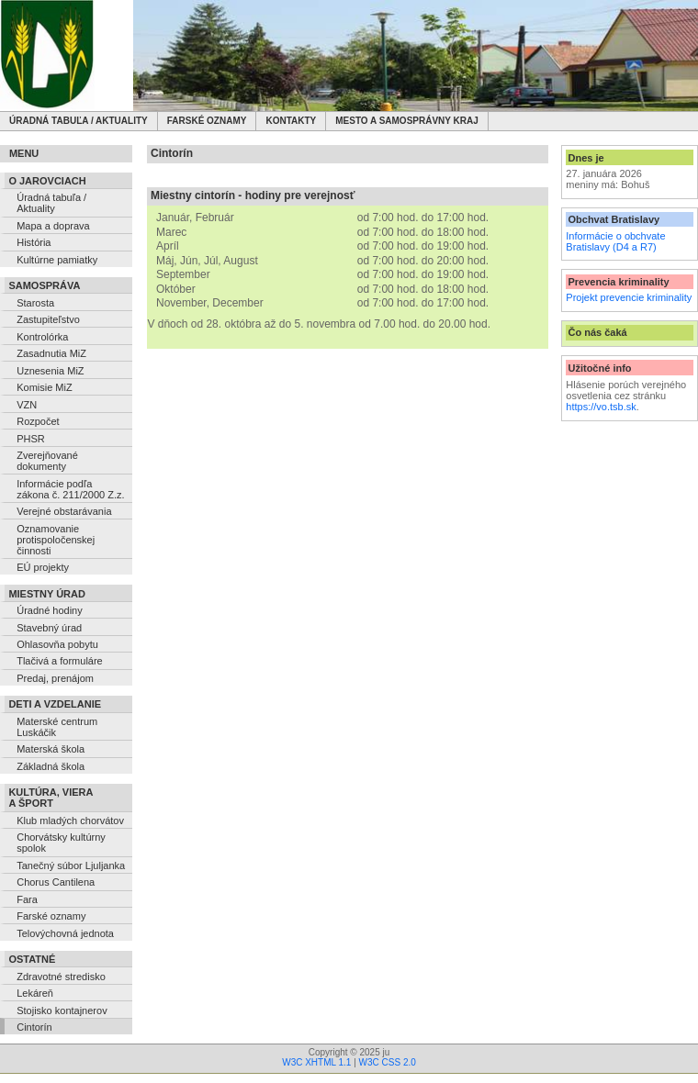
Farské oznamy (207, 121)
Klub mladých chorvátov (70, 820)
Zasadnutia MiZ (51, 353)
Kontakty (290, 121)
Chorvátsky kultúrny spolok (61, 843)
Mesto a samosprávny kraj (406, 121)
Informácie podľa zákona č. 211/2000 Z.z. (70, 489)
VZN (27, 404)
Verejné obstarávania (64, 511)
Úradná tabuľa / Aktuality (78, 121)
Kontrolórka (42, 336)
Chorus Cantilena (56, 882)
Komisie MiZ (45, 387)
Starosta (35, 302)
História (34, 242)
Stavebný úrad (49, 627)
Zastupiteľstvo (48, 319)
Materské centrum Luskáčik (57, 727)
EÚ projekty (43, 567)
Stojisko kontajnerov (62, 1010)
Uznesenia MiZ (50, 370)
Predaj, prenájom (55, 678)
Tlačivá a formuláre (60, 660)
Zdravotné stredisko (61, 976)
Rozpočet (38, 421)
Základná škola (50, 766)
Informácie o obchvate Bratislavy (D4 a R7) (615, 241)
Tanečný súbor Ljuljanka (71, 865)
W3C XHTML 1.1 (316, 1062)
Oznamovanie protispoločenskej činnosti (56, 539)
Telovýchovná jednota (65, 933)
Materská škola (50, 748)
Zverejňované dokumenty (47, 461)
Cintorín (34, 1027)
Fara (27, 899)
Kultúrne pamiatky (57, 259)
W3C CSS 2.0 (387, 1062)
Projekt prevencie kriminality (629, 297)
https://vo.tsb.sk (601, 406)
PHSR (31, 438)
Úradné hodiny (50, 610)
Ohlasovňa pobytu (57, 644)
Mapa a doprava (53, 225)
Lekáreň (35, 993)
